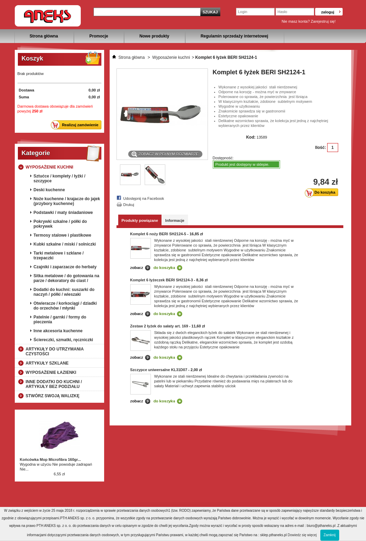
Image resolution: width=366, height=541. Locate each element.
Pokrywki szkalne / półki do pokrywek (60, 224)
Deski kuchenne (49, 189)
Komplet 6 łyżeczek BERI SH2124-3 (161, 280)
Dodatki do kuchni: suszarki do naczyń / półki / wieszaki (64, 292)
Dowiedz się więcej (302, 535)
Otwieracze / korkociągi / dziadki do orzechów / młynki (65, 306)
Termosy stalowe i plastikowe (62, 235)
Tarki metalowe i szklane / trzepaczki (59, 255)
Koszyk (32, 58)
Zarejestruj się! (323, 21)
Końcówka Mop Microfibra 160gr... (50, 459)
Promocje (98, 36)
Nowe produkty (154, 36)
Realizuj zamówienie (76, 124)
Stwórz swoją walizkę (53, 395)
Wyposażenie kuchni (50, 167)
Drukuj (128, 205)
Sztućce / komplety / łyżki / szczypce (60, 178)
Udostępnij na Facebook (143, 198)
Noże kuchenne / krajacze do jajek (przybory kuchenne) (67, 201)
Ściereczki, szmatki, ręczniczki (63, 339)
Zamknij (330, 535)
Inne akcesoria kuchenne (58, 330)
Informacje (175, 220)
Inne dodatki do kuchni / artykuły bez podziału (54, 384)
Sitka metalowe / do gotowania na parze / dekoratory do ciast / (66, 278)
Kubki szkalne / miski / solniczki (65, 244)
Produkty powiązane (140, 220)
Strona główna (44, 36)
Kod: (250, 137)
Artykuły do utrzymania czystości (55, 351)
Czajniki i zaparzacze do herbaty (65, 266)
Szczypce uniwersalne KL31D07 (158, 370)
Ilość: (320, 147)
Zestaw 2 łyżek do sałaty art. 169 (159, 326)
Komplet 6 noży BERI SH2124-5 (158, 234)
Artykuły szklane (47, 363)
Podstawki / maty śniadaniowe (63, 212)
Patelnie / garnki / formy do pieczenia (60, 319)
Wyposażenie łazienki (51, 372)
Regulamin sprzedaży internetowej (234, 36)
